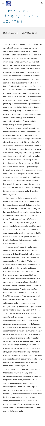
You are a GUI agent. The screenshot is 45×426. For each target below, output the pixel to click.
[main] (22, 16)
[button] (3, 3)
